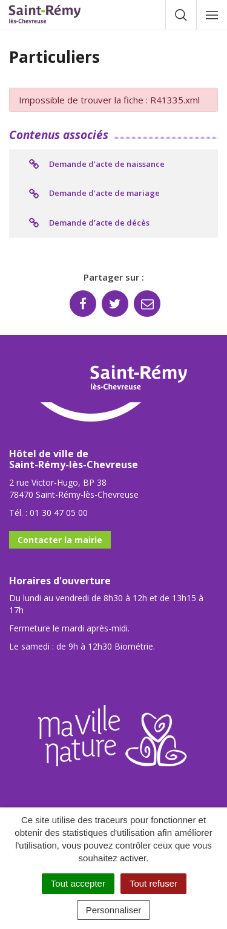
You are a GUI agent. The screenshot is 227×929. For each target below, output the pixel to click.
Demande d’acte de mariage (93, 193)
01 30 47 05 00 (59, 512)
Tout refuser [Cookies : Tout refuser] (153, 883)
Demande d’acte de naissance (96, 164)
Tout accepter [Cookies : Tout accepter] (78, 883)
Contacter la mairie (60, 540)
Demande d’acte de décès (88, 223)
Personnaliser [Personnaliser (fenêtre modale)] (114, 910)
